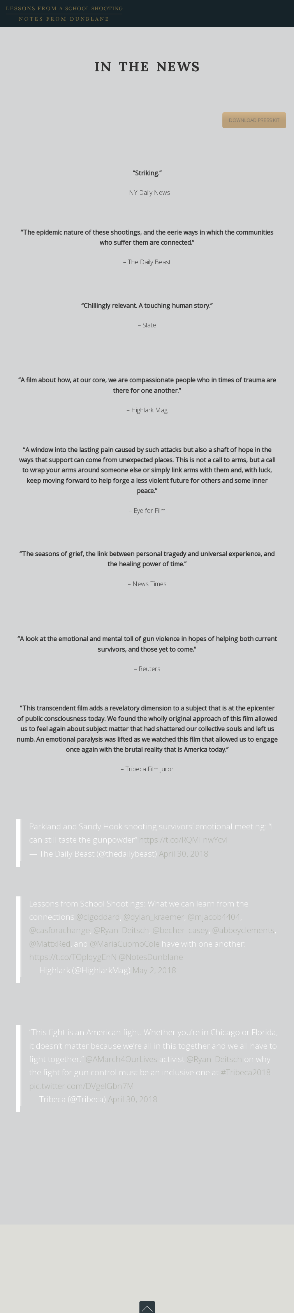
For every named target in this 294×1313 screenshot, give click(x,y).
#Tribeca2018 (246, 1072)
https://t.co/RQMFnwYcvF (184, 839)
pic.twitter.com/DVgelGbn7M (81, 1085)
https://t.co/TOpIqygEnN (73, 956)
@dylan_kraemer (153, 916)
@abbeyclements (243, 929)
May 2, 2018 (154, 970)
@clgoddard (98, 916)
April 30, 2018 (184, 853)
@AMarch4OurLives (121, 1058)
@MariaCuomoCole (125, 943)
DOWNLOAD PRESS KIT (254, 120)
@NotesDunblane (151, 956)
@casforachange (59, 929)
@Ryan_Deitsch (121, 929)
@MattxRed (49, 943)
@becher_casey (181, 929)
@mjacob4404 (214, 916)
